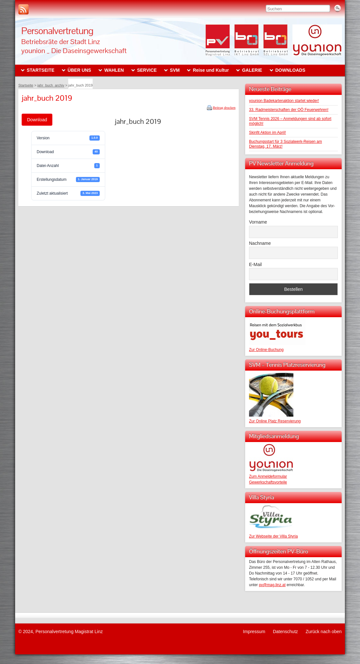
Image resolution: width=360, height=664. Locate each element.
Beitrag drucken (224, 107)
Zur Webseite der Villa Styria (273, 536)
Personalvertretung (57, 30)
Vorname (258, 222)
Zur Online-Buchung (266, 349)
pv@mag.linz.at (272, 585)
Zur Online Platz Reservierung (275, 421)
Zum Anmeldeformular (268, 476)
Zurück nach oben (324, 631)
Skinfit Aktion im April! (267, 132)
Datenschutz (285, 631)
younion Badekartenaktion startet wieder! (284, 100)
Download (37, 119)
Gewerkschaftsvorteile (268, 482)
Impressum (254, 631)
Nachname (260, 243)
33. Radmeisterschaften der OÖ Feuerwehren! (288, 109)
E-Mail (255, 264)
